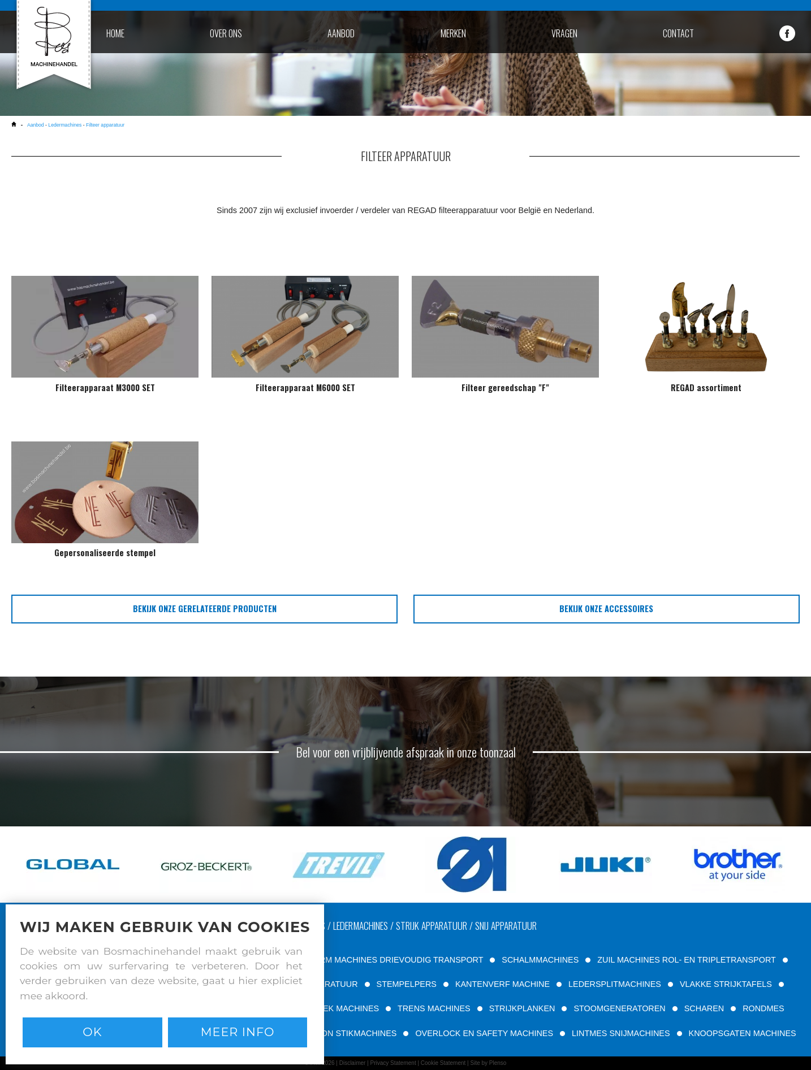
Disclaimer (352, 1063)
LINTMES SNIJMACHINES (621, 1033)
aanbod (341, 33)
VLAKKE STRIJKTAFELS (726, 984)
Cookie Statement (443, 1063)
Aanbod (36, 125)
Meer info (238, 1032)
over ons (226, 33)
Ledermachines (64, 125)
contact (678, 33)
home (115, 33)
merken (453, 33)
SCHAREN (704, 1008)
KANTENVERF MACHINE (502, 984)
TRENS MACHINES (434, 1008)
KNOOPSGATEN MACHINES (742, 1033)
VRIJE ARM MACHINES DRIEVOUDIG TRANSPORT (386, 959)
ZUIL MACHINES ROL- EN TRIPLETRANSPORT (686, 959)
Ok (92, 1032)
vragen (564, 33)
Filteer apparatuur (105, 125)
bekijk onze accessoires (606, 608)
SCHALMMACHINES (540, 959)
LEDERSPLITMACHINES (614, 984)
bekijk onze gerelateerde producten (205, 608)
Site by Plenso (488, 1063)
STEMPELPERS (407, 984)
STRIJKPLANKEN (522, 1008)
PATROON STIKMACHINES (345, 1033)
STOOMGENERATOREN (619, 1008)
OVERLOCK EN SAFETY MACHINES (484, 1033)
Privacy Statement (393, 1063)
